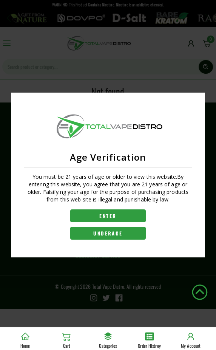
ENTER (107, 216)
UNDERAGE (107, 233)
